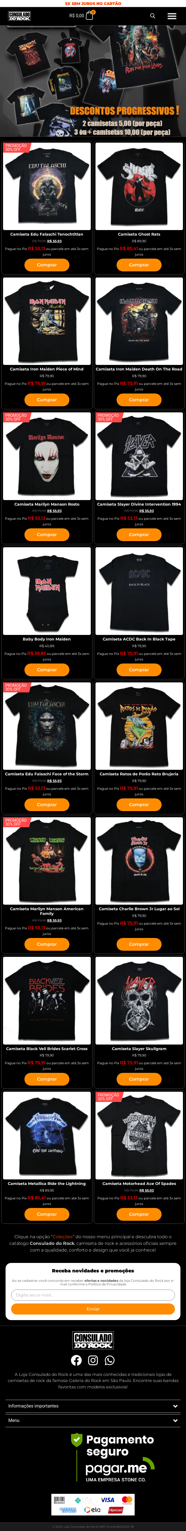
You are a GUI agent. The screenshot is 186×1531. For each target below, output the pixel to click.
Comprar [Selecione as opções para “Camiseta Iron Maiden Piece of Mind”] (47, 399)
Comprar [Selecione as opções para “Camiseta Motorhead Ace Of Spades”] (139, 1214)
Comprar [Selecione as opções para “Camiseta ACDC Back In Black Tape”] (139, 669)
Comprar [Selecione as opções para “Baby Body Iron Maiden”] (47, 669)
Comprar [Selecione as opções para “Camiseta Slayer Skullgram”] (139, 1079)
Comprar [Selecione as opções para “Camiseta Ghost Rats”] (139, 265)
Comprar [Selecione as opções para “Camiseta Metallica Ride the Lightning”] (47, 1214)
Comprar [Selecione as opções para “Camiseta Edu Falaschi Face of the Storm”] (47, 804)
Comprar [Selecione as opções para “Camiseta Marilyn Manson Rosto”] (47, 534)
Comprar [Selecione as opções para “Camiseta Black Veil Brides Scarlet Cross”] (47, 1079)
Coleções (63, 1236)
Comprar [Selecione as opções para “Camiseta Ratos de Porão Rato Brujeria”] (139, 804)
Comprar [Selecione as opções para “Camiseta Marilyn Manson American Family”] (47, 944)
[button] (172, 16)
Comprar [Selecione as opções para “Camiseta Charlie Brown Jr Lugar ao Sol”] (139, 944)
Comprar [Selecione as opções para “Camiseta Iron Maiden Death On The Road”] (139, 399)
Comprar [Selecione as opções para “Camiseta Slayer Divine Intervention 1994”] (139, 534)
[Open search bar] (152, 15)
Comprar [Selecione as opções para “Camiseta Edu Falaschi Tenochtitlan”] (47, 265)
